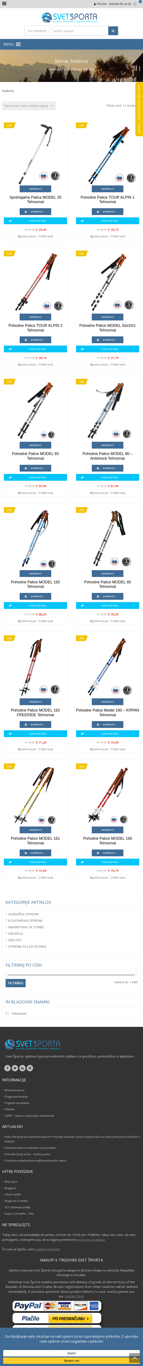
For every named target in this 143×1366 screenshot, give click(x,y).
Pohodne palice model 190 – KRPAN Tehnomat (107, 712)
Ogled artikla (37, 221)
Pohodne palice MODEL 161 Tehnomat (35, 840)
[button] (8, 44)
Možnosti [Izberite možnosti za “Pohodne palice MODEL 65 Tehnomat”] (35, 445)
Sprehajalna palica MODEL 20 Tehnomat (35, 199)
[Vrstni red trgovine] (28, 106)
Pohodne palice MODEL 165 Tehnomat (35, 584)
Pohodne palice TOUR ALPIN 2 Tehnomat (35, 327)
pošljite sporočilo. (47, 1249)
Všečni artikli (13, 1194)
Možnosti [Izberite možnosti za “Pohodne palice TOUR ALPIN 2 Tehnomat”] (35, 317)
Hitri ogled (28, 236)
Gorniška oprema (23, 914)
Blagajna (10, 1188)
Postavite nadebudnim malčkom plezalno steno (35, 1160)
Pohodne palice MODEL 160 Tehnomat (107, 840)
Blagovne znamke (16, 1201)
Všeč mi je (47, 236)
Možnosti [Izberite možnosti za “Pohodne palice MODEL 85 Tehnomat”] (107, 573)
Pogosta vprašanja (17, 1103)
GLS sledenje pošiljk (18, 1207)
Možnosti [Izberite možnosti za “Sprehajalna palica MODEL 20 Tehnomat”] (35, 189)
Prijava (102, 4)
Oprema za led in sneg (27, 946)
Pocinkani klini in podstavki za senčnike (30, 1148)
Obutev (14, 940)
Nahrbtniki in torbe (26, 927)
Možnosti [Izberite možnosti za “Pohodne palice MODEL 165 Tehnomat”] (35, 573)
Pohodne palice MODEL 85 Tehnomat (107, 584)
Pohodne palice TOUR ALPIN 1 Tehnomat (107, 199)
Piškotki (10, 1109)
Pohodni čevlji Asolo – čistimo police (28, 1154)
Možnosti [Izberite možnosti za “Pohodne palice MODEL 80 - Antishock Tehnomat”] (107, 445)
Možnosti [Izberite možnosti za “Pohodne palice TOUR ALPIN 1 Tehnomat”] (107, 189)
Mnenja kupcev (15, 1090)
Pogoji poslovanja (16, 1096)
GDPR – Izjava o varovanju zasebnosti (29, 1116)
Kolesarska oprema (25, 920)
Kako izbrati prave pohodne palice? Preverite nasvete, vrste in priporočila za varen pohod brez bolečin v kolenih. (72, 1139)
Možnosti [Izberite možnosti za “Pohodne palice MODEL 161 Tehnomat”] (35, 830)
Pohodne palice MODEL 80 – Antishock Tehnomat (108, 456)
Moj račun (11, 1182)
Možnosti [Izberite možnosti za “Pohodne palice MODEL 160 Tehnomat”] (107, 830)
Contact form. (74, 1296)
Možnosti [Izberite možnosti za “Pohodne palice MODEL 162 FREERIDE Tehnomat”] (35, 701)
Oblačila (15, 933)
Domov (53, 69)
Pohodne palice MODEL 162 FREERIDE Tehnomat (35, 712)
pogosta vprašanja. (91, 1239)
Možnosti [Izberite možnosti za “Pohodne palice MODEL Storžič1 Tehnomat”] (107, 317)
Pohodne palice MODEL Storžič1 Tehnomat (107, 327)
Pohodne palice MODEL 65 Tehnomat (35, 456)
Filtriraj (15, 983)
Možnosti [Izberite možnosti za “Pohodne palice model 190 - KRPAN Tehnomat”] (107, 701)
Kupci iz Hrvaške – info (19, 1213)
